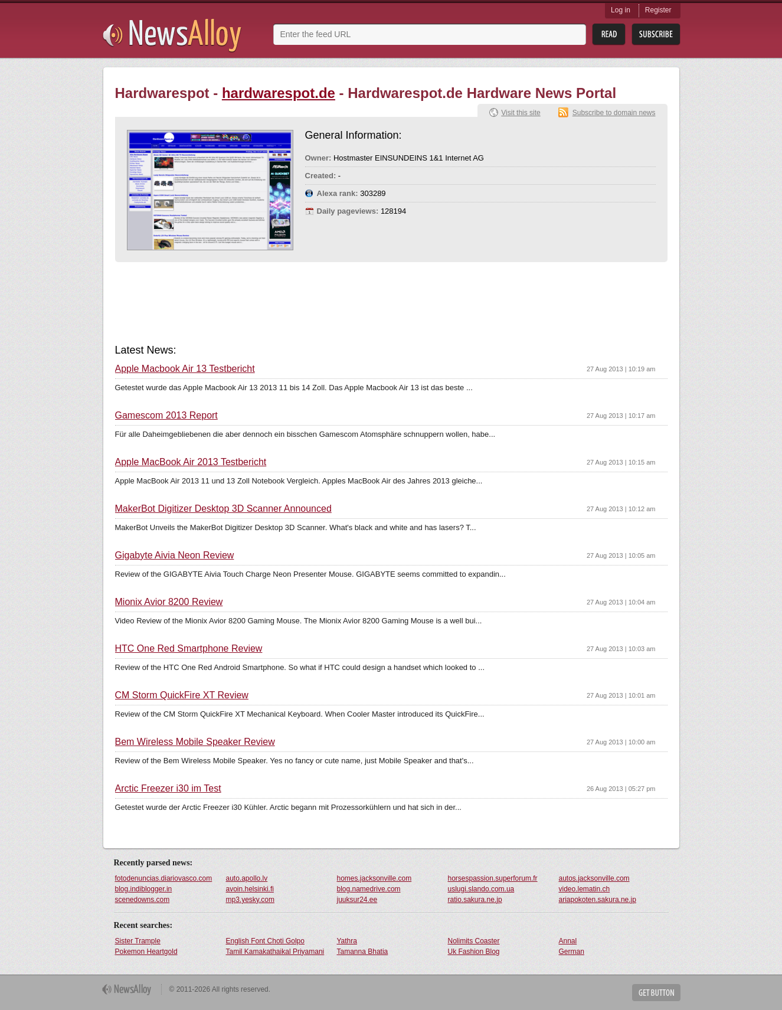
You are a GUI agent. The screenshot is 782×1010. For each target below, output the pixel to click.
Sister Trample (138, 941)
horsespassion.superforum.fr (493, 878)
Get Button (656, 992)
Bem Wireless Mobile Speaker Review (195, 742)
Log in (620, 10)
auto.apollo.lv (247, 878)
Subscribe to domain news (614, 113)
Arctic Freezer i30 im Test (168, 788)
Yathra (347, 941)
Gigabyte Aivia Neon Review (174, 555)
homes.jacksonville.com (374, 878)
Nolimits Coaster (474, 941)
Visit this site (520, 113)
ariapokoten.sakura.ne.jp (597, 899)
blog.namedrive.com (369, 889)
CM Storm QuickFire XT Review (181, 695)
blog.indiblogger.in (143, 889)
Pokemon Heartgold (146, 951)
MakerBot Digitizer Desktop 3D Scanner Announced (223, 509)
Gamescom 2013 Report (166, 415)
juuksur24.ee (357, 899)
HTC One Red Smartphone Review (189, 648)
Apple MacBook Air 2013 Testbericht (191, 462)
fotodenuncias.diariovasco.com (163, 878)
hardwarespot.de (278, 93)
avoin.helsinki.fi (250, 889)
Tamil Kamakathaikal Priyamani (275, 951)
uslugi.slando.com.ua (481, 889)
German (571, 951)
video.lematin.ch (584, 889)
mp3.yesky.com (250, 899)
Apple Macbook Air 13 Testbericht (185, 369)
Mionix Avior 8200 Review (169, 602)
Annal (568, 941)
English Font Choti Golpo (265, 941)
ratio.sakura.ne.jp (475, 899)
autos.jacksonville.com (594, 878)
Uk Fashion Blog (474, 951)
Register (658, 10)
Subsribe (656, 34)
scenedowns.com (142, 899)
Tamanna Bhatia (362, 951)
